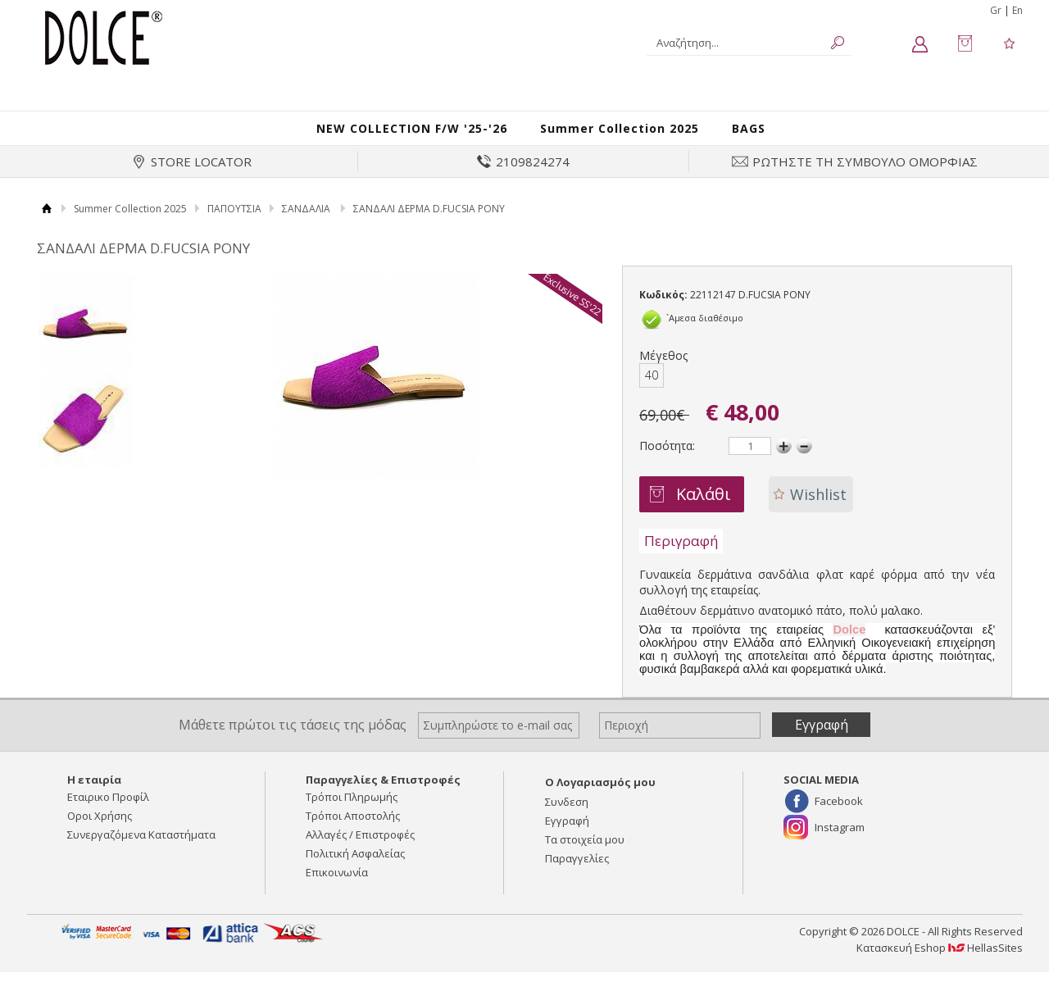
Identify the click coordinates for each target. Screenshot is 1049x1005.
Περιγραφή (681, 557)
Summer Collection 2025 (635, 136)
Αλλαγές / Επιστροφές (360, 851)
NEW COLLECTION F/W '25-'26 (401, 136)
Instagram (840, 844)
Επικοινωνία (337, 889)
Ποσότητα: (667, 462)
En (1017, 10)
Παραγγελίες (577, 875)
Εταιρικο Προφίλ (108, 814)
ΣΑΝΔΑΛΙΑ (306, 225)
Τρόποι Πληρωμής (351, 814)
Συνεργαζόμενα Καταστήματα (141, 851)
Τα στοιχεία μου (584, 856)
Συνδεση (566, 819)
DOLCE (103, 37)
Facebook (839, 818)
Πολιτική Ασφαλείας (355, 870)
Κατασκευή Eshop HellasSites (939, 964)
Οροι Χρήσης (99, 832)
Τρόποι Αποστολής (353, 832)
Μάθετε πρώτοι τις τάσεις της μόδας (292, 741)
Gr (995, 10)
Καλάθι (703, 510)
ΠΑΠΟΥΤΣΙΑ (234, 225)
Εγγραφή (567, 837)
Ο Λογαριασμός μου (600, 799)
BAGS (775, 136)
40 (651, 391)
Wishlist (818, 511)
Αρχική (47, 225)
